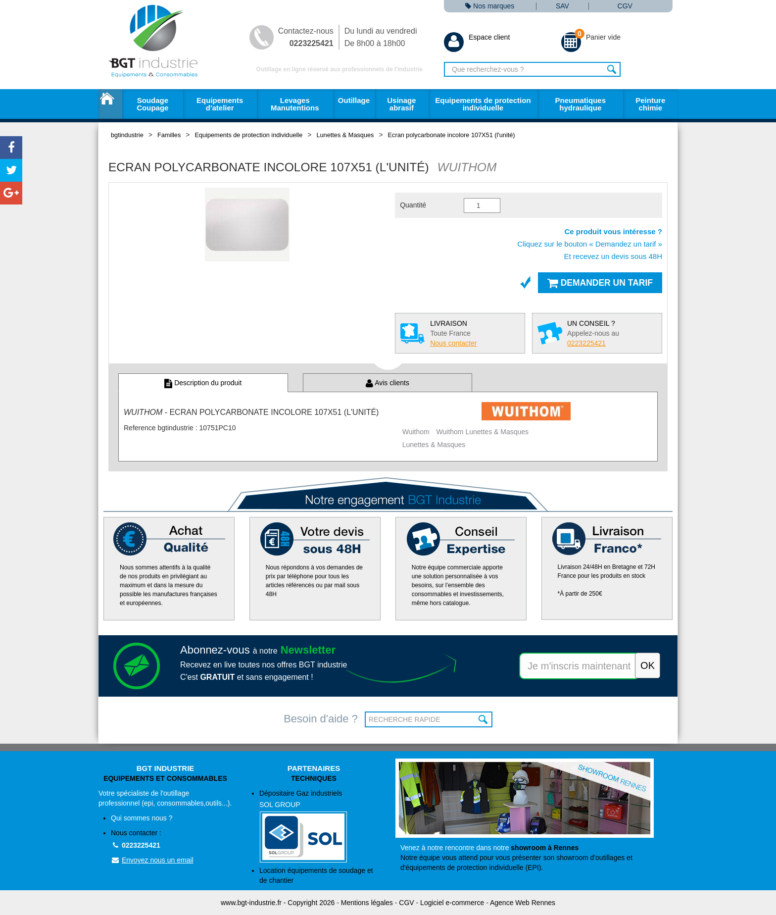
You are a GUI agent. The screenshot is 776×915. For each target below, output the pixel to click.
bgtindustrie (127, 135)
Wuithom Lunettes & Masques (482, 432)
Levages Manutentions (295, 104)
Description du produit (203, 383)
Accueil (110, 104)
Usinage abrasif (401, 104)
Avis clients (387, 383)
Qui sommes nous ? (142, 818)
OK (483, 719)
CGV (625, 6)
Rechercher (612, 69)
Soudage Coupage (152, 104)
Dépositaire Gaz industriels (320, 826)
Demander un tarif (600, 283)
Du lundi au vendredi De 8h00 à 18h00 (380, 37)
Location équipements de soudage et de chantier (316, 875)
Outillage (354, 100)
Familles (169, 135)
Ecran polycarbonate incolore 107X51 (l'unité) (451, 135)
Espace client (477, 37)
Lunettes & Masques (345, 135)
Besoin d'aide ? (321, 718)
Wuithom (416, 432)
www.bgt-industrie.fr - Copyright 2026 (278, 903)
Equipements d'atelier (219, 104)
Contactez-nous (306, 37)
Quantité (413, 205)
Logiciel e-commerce (452, 903)
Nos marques (489, 6)
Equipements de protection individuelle (483, 104)
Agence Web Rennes (522, 903)
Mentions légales (367, 903)
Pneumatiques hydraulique (580, 104)
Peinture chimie (650, 104)
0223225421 (135, 845)
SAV (562, 6)
